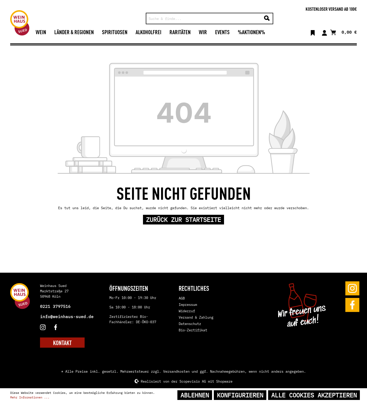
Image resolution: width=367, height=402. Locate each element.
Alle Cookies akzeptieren (314, 395)
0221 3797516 (55, 306)
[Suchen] (267, 18)
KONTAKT (62, 342)
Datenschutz (190, 323)
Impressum (188, 304)
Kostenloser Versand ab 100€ (331, 9)
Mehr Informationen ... (29, 397)
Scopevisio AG (192, 381)
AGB (182, 298)
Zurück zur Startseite (183, 220)
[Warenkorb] (343, 31)
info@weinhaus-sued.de (67, 316)
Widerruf (187, 311)
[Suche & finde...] (203, 18)
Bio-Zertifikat (193, 330)
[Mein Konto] (324, 32)
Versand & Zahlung (196, 317)
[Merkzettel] (313, 32)
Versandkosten (176, 371)
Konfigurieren (240, 395)
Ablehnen (194, 395)
